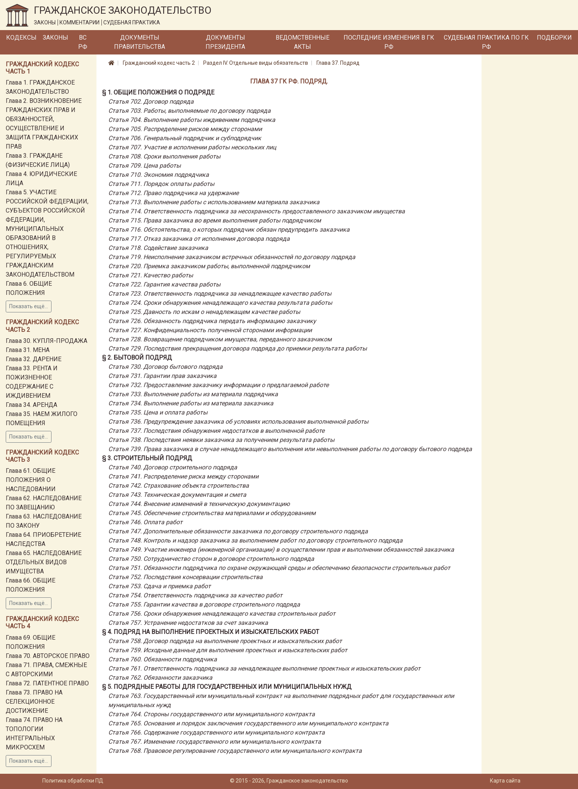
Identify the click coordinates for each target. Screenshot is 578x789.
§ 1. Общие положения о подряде (158, 92)
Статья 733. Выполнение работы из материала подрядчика (193, 394)
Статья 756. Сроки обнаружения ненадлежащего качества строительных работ (222, 613)
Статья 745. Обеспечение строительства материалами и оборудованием (212, 513)
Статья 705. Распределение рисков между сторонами (185, 129)
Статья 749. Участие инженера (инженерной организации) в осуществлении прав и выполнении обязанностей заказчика (281, 549)
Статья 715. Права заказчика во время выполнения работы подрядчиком (214, 220)
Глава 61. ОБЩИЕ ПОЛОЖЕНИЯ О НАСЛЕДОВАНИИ (31, 480)
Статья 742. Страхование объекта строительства (178, 485)
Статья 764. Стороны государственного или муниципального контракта (211, 714)
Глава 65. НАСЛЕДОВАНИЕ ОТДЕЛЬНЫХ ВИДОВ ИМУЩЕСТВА (44, 562)
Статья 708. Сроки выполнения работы (164, 156)
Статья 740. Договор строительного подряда (172, 467)
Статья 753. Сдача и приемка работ (159, 586)
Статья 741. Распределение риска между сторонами (183, 476)
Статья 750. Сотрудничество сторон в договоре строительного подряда (211, 558)
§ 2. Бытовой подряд (137, 357)
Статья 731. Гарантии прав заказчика (162, 375)
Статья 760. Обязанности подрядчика (162, 659)
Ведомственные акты (302, 42)
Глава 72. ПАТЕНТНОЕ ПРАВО (47, 683)
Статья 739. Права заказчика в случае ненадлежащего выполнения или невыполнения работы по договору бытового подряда (290, 449)
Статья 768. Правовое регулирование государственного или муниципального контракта (235, 750)
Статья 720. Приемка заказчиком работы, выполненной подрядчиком (209, 266)
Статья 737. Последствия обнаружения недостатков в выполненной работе (216, 430)
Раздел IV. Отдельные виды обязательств (255, 63)
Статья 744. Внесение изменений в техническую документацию (199, 503)
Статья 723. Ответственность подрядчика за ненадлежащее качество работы (219, 293)
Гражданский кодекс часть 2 (159, 63)
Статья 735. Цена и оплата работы (157, 412)
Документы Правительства (139, 42)
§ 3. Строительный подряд (147, 458)
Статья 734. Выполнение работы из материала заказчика (190, 403)
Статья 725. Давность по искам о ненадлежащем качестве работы (204, 311)
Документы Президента (225, 42)
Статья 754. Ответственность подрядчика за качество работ (195, 595)
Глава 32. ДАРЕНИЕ (33, 359)
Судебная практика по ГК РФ (486, 42)
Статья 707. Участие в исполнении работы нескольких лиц (192, 147)
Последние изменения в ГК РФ (389, 42)
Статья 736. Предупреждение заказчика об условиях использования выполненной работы (238, 421)
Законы (55, 37)
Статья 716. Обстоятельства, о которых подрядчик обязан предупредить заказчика (229, 229)
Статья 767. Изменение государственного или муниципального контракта (214, 741)
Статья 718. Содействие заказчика (158, 247)
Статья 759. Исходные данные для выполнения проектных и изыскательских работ (227, 650)
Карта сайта (505, 781)
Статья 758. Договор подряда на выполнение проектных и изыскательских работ (225, 641)
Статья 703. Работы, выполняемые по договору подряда (189, 110)
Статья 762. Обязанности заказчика (160, 677)
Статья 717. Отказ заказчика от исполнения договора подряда (199, 238)
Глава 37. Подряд (338, 63)
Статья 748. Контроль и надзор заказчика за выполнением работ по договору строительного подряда (255, 540)
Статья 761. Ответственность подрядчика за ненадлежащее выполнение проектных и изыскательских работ (264, 668)
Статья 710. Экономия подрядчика (158, 174)
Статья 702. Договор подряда (151, 101)
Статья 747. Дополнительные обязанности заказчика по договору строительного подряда (238, 531)
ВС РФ (82, 42)
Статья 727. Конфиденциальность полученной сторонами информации (210, 330)
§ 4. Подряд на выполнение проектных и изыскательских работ (210, 631)
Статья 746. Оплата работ (145, 522)
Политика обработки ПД (72, 781)
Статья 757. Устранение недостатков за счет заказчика (188, 622)
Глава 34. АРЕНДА (31, 404)
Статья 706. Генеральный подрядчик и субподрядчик (184, 138)
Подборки (554, 37)
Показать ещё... (28, 306)
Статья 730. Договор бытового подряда (165, 366)
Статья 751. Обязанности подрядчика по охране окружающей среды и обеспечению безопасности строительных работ (279, 567)
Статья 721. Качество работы (150, 275)
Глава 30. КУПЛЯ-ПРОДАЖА (46, 340)
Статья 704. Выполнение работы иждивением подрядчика (191, 119)
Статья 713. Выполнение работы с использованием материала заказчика (214, 202)
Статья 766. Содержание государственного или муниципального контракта (216, 732)
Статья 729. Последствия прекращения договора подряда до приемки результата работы (237, 348)
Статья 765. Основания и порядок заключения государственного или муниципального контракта (248, 723)
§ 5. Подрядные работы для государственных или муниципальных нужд (227, 686)
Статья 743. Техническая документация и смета (177, 494)
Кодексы (21, 37)
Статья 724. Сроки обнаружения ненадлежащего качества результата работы (220, 302)
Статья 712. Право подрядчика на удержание (173, 193)
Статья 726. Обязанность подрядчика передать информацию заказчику (212, 321)
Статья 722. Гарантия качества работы (164, 284)
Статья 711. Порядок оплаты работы (161, 183)
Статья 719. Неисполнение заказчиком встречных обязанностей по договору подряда (231, 257)
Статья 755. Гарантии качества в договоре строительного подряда (204, 604)
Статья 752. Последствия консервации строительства (185, 577)
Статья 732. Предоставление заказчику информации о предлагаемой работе (218, 385)
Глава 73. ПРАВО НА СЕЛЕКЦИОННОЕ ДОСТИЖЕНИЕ (34, 701)
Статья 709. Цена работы (144, 165)
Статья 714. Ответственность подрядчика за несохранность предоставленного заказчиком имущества (256, 211)
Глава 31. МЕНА (28, 350)
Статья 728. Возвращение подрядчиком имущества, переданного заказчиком (220, 339)
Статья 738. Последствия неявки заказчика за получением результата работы (221, 439)
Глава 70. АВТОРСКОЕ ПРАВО (48, 655)
